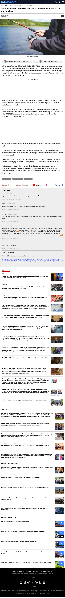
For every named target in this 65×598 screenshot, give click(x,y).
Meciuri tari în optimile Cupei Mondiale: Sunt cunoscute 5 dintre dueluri (20, 477)
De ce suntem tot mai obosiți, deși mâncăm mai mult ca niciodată (18, 541)
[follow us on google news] (6, 185)
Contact (35, 571)
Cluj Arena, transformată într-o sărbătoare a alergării (15, 521)
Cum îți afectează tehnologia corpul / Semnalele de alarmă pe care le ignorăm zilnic (24, 400)
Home (2, 5)
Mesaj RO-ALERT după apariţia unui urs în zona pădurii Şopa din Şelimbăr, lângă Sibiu (25, 358)
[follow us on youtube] (36, 185)
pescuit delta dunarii (17, 179)
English (51, 574)
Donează (28, 571)
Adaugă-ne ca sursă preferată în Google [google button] (17, 61)
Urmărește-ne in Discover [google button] (48, 61)
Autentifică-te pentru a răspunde (11, 199)
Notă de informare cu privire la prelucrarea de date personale (29, 574)
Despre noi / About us (18, 571)
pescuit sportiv (28, 179)
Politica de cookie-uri (46, 571)
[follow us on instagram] (47, 185)
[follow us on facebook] (59, 185)
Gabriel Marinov (6, 179)
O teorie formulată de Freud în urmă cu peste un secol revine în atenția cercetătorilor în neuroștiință (24, 508)
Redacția (3, 16)
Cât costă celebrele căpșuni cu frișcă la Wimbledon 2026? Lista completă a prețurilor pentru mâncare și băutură (24, 298)
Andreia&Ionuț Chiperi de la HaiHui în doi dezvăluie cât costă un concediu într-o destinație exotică (25, 552)
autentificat (13, 256)
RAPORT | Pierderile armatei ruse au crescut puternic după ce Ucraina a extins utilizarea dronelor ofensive (25, 498)
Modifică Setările (32, 578)
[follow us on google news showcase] (22, 185)
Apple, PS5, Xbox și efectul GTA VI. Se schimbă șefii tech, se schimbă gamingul (22, 531)
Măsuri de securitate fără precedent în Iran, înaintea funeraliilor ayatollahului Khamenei (25, 487)
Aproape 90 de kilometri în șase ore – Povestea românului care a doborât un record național (26, 562)
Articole (7, 5)
